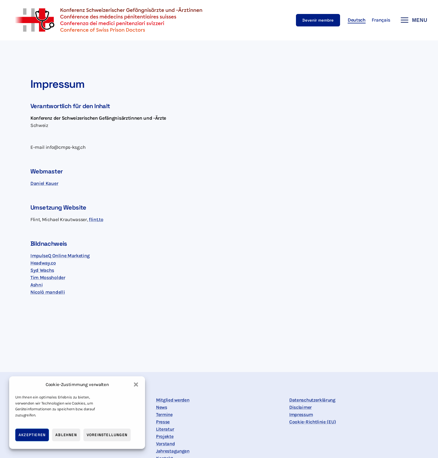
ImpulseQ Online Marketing (60, 255)
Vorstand (165, 443)
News (162, 407)
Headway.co (43, 263)
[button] (136, 384)
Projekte (164, 436)
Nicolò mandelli (47, 292)
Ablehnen (66, 434)
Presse (163, 422)
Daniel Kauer (44, 183)
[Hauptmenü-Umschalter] (411, 20)
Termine (164, 414)
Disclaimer (301, 407)
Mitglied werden (173, 400)
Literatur (165, 429)
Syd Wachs (42, 270)
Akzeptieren (32, 434)
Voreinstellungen (107, 434)
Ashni (36, 285)
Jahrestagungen (173, 451)
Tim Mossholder (47, 277)
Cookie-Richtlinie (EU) (313, 422)
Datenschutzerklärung (313, 400)
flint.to (96, 219)
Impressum (301, 414)
